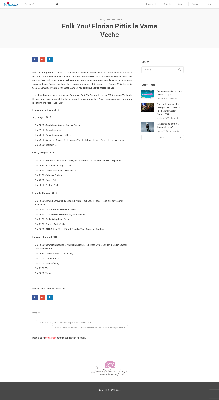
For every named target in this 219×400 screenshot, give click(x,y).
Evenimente (151, 4)
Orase (180, 4)
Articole (167, 4)
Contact (195, 4)
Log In (208, 4)
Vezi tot (161, 137)
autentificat (50, 337)
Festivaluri (117, 19)
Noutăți (173, 98)
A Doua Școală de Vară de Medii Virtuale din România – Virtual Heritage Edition (89, 328)
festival (37, 313)
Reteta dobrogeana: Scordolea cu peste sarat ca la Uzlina (65, 323)
